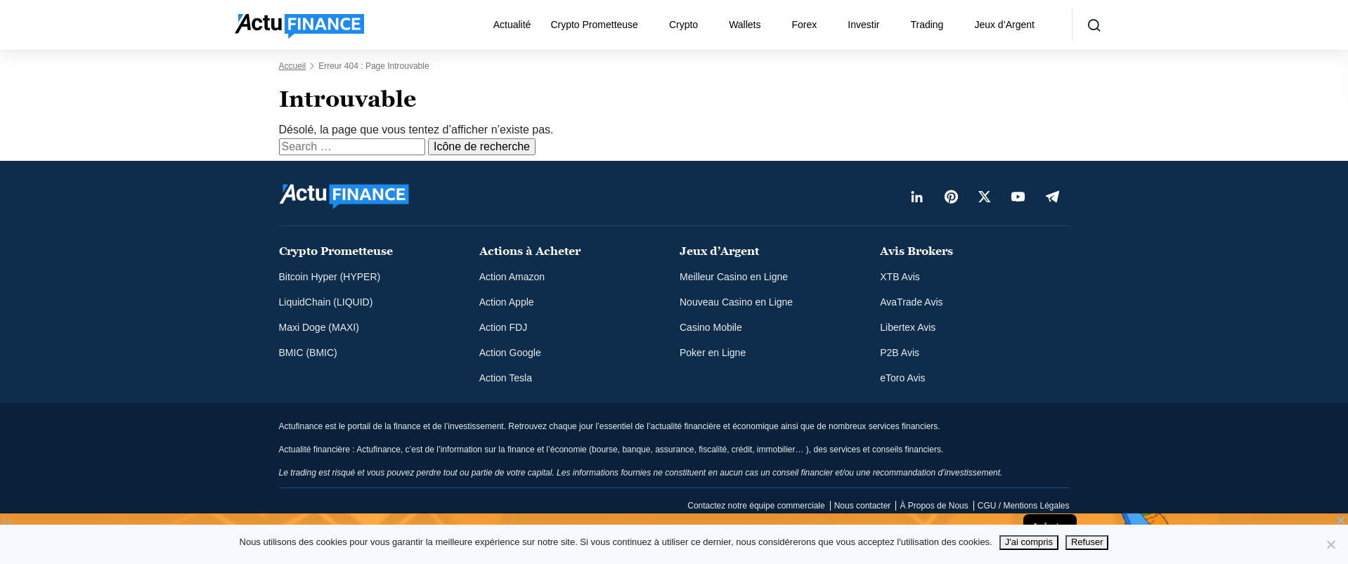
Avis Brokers (916, 251)
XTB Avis (900, 276)
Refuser (1087, 542)
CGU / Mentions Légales (1024, 506)
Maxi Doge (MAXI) (319, 327)
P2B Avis (899, 352)
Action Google (510, 352)
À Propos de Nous (934, 506)
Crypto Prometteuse (594, 24)
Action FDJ (503, 327)
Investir (863, 24)
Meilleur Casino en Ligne (734, 276)
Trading (926, 24)
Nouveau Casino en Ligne (736, 302)
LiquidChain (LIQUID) (326, 302)
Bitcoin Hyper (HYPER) (330, 276)
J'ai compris (1029, 542)
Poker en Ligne (713, 352)
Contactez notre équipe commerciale (755, 506)
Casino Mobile (711, 327)
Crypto (683, 24)
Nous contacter (862, 506)
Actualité (512, 24)
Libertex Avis (907, 327)
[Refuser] (1330, 544)
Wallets (744, 24)
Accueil (292, 66)
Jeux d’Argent (1004, 24)
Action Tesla (505, 377)
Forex (804, 24)
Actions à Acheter (530, 251)
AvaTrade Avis (911, 302)
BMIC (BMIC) (308, 352)
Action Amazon (512, 276)
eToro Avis (902, 377)
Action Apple (506, 302)
